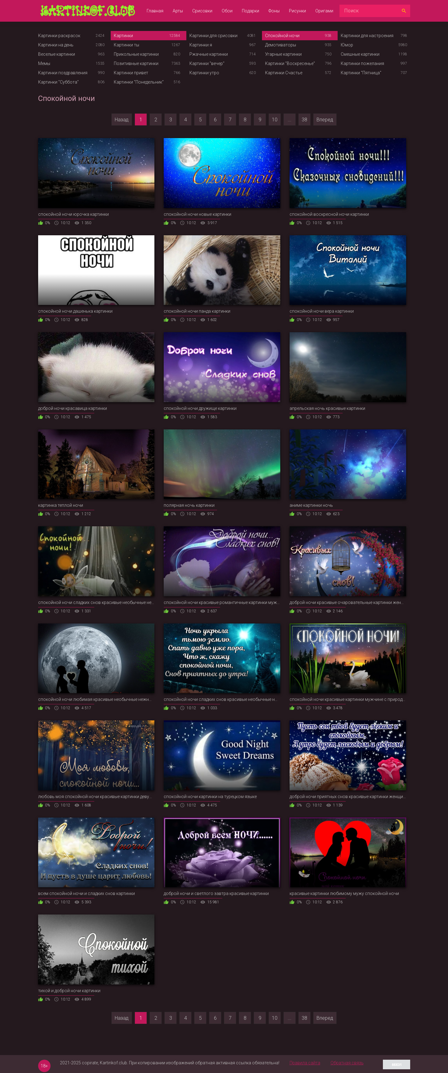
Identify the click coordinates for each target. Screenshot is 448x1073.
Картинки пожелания (362, 63)
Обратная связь (347, 1062)
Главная (155, 10)
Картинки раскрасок (59, 35)
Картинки (123, 35)
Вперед (325, 120)
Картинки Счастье (283, 72)
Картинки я (200, 44)
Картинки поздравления (62, 72)
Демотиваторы (280, 44)
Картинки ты (126, 44)
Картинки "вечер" (206, 63)
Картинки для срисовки (213, 35)
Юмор (347, 44)
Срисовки (202, 10)
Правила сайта (305, 1062)
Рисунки (297, 10)
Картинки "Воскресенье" (290, 63)
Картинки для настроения (367, 35)
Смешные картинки (360, 54)
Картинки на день (55, 44)
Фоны (274, 10)
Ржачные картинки (208, 54)
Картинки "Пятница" (361, 72)
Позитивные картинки (136, 63)
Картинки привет (131, 72)
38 (304, 120)
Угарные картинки (283, 54)
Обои (227, 10)
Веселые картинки (56, 54)
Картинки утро (204, 72)
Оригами (324, 10)
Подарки (250, 10)
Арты (178, 10)
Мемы (44, 63)
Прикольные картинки (136, 54)
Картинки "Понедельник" (139, 82)
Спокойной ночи (282, 35)
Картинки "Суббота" (58, 82)
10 (274, 120)
